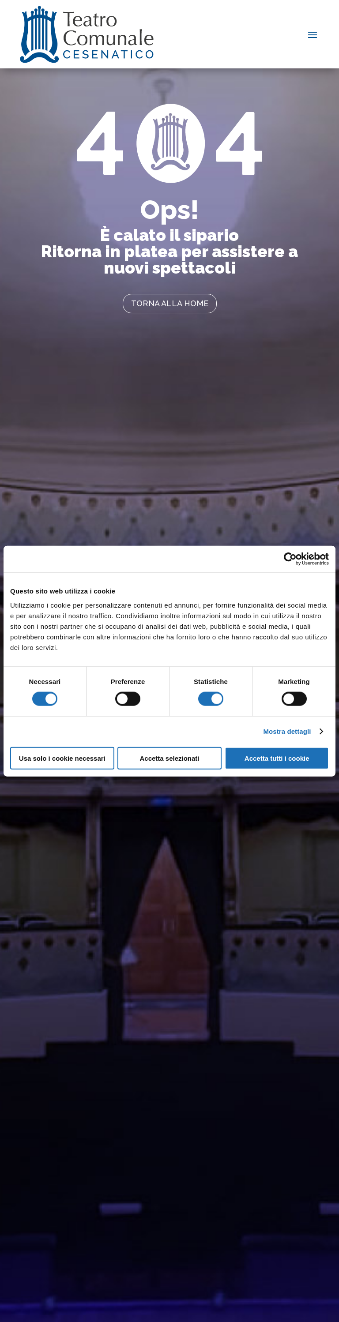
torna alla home (169, 303)
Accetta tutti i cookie (277, 758)
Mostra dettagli (287, 731)
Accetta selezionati (169, 758)
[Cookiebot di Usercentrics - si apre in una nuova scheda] (290, 559)
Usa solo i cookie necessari (62, 758)
